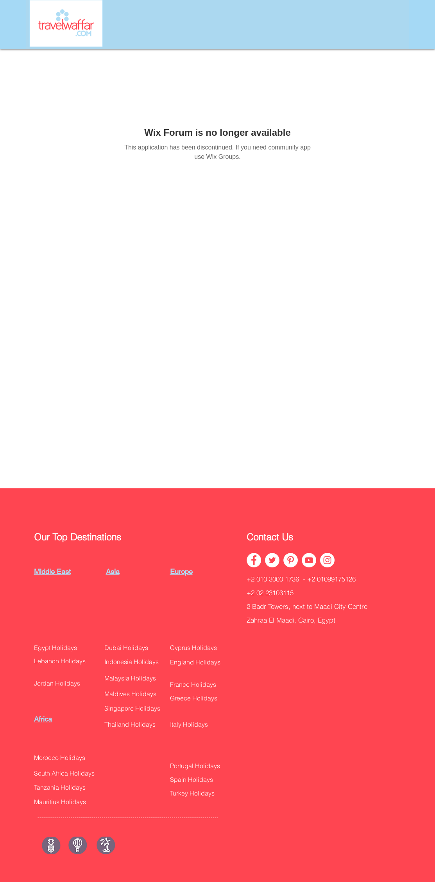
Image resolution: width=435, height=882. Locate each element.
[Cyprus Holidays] (197, 648)
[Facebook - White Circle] (254, 560)
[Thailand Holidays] (134, 724)
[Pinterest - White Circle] (290, 560)
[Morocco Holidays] (64, 758)
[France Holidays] (197, 685)
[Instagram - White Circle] (327, 560)
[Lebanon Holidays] (64, 661)
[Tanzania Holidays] (64, 787)
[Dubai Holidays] (130, 648)
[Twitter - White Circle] (272, 560)
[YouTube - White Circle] (309, 560)
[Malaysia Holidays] (135, 678)
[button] (199, 662)
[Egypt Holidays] (59, 648)
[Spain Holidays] (195, 780)
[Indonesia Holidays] (136, 662)
